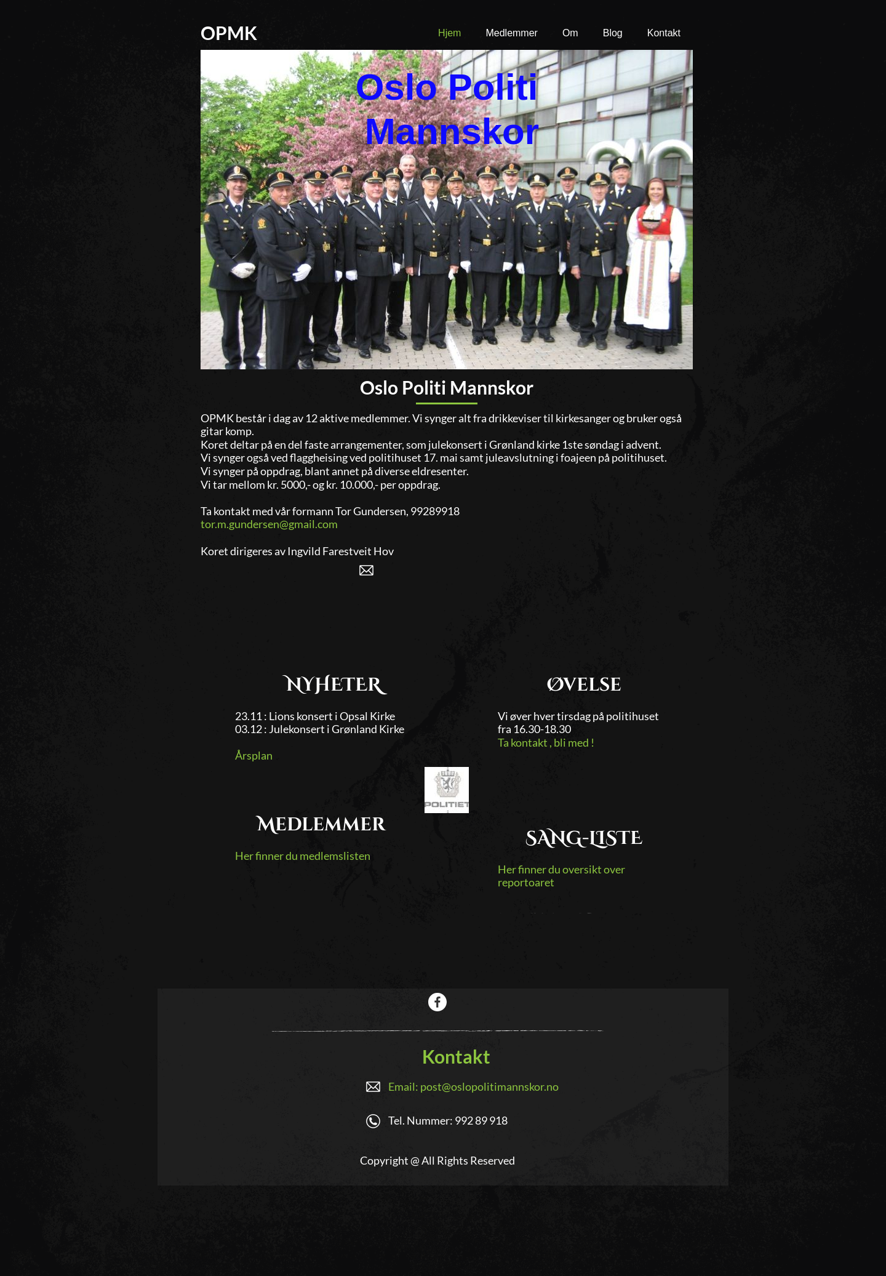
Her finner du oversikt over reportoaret (561, 875)
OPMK (229, 33)
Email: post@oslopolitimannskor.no (473, 1086)
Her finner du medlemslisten (302, 855)
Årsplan (254, 755)
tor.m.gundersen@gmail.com (269, 524)
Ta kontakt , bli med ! (546, 742)
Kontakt (456, 1056)
